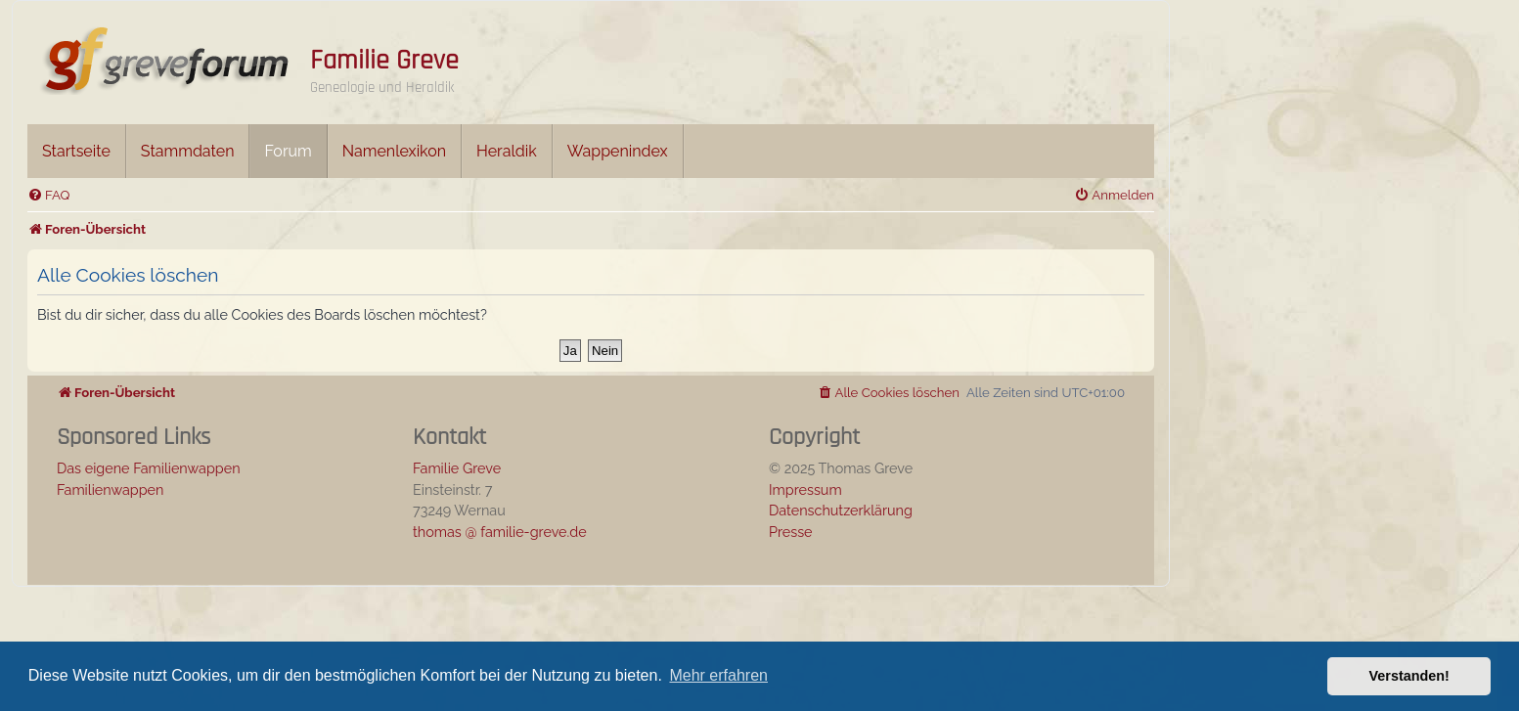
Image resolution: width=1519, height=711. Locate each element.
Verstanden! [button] (1409, 676)
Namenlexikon (394, 151)
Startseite (76, 151)
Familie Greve (384, 60)
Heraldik (506, 151)
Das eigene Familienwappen (149, 468)
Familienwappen (110, 489)
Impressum (805, 489)
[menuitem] (48, 195)
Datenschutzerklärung (841, 510)
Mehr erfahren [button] (718, 675)
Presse (791, 531)
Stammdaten (188, 151)
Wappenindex (617, 151)
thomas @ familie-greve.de (500, 531)
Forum (287, 151)
